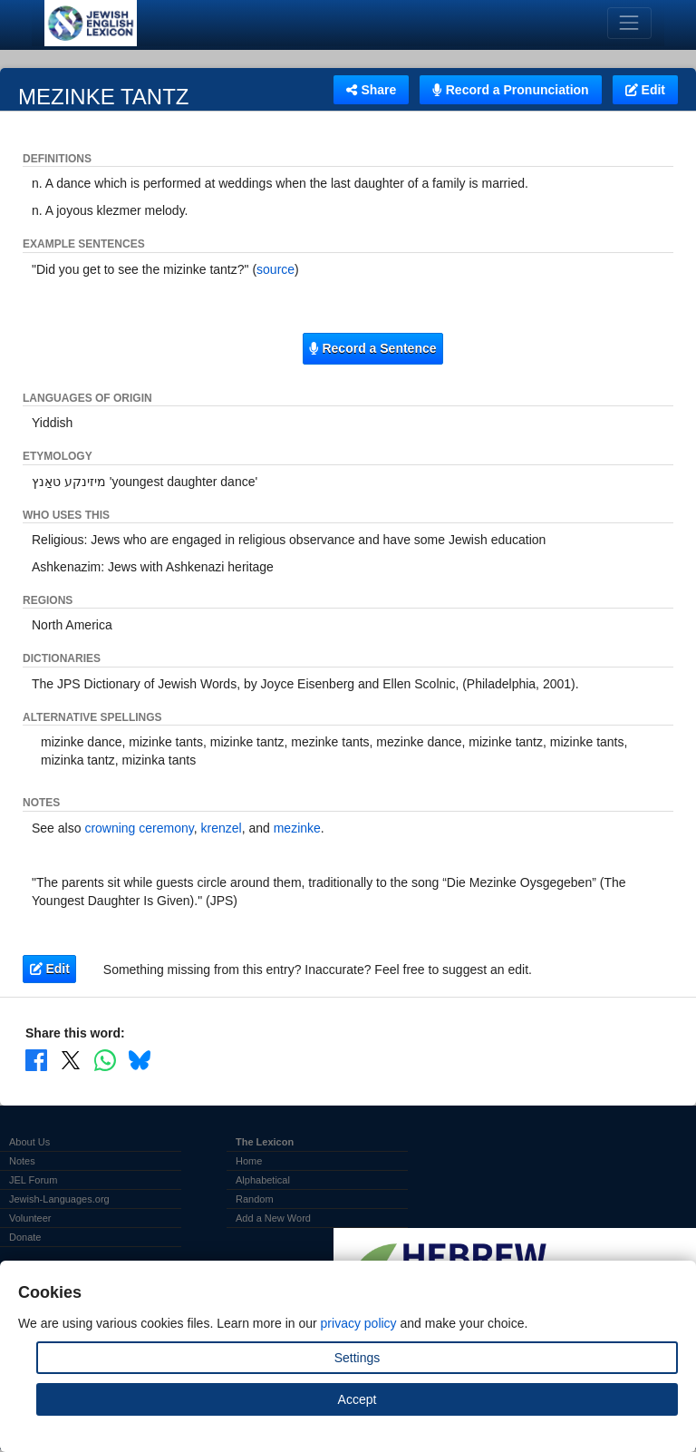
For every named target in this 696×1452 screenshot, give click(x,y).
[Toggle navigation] (629, 23)
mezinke (297, 828)
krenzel (221, 828)
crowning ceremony (138, 828)
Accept (357, 1399)
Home (249, 1160)
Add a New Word (273, 1218)
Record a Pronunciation (510, 90)
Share (371, 90)
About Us (29, 1141)
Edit (645, 90)
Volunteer (30, 1218)
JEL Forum (33, 1179)
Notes (22, 1160)
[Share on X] (71, 1060)
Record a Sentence (372, 348)
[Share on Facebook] (36, 1060)
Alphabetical (263, 1179)
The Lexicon (265, 1141)
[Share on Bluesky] (139, 1060)
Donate (25, 1237)
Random (255, 1199)
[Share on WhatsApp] (105, 1060)
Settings (357, 1357)
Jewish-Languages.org (59, 1199)
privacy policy (359, 1323)
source (275, 269)
